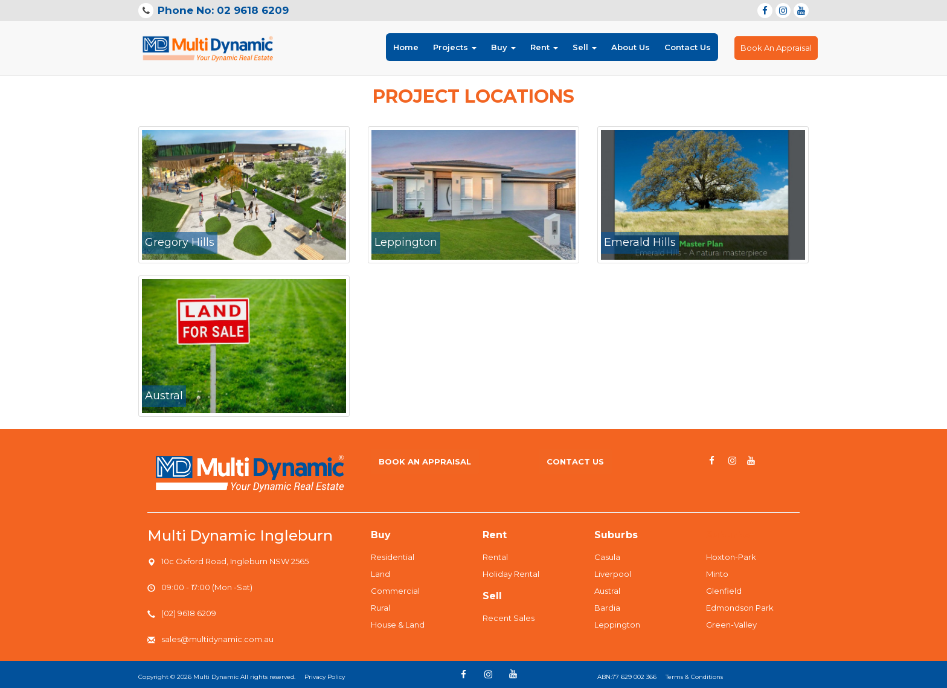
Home (406, 46)
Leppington (617, 624)
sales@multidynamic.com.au (217, 639)
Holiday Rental (511, 574)
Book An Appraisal (776, 48)
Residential (392, 557)
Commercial (395, 591)
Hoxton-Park (731, 557)
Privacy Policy (324, 677)
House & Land (398, 624)
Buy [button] (503, 47)
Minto (717, 574)
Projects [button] (455, 47)
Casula (607, 557)
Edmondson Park (740, 607)
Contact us (575, 461)
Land (380, 574)
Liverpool (612, 574)
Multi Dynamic (216, 677)
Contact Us (687, 47)
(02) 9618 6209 (188, 613)
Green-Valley (731, 624)
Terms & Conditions (694, 677)
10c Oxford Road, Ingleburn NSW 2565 (235, 561)
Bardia (607, 607)
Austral (607, 591)
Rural (380, 607)
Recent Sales (508, 618)
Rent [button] (544, 47)
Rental (495, 557)
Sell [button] (585, 47)
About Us (630, 47)
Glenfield (724, 591)
